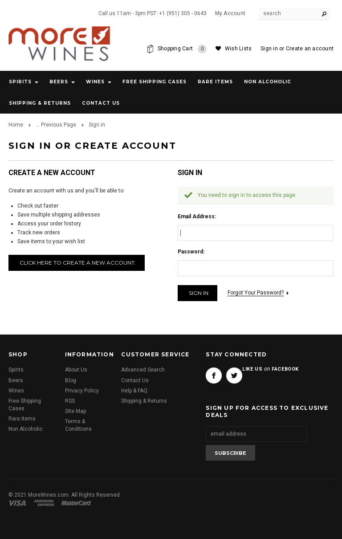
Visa (18, 503)
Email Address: (197, 216)
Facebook (214, 376)
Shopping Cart (182, 49)
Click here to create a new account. (78, 262)
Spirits (20, 82)
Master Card (77, 503)
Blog (70, 380)
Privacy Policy (82, 391)
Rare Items (215, 82)
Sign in (269, 48)
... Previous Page (56, 125)
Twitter (234, 376)
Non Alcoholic (267, 82)
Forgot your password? (256, 293)
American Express (45, 503)
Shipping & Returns (144, 401)
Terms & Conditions (78, 425)
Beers (58, 82)
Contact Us (135, 380)
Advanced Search (143, 370)
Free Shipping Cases (154, 82)
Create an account (310, 48)
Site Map (75, 411)
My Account (230, 13)
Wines (95, 82)
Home (15, 125)
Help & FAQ (134, 391)
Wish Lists (238, 48)
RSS (70, 401)
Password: (191, 252)
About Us (76, 370)
